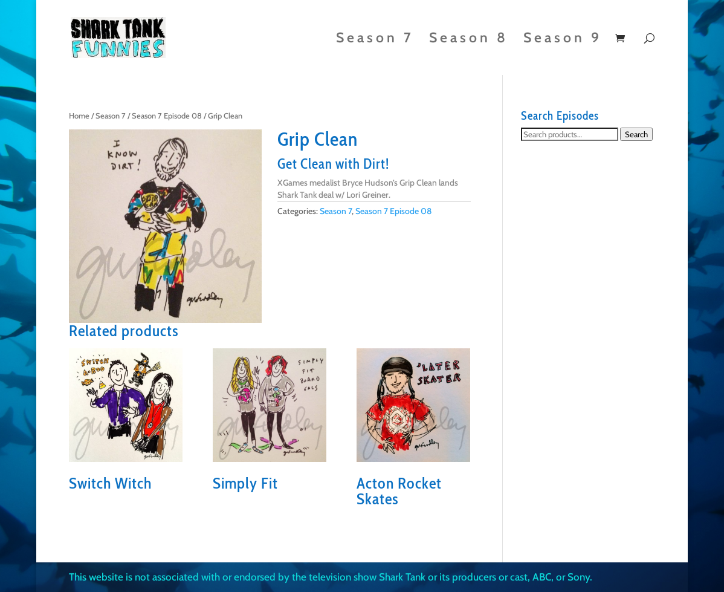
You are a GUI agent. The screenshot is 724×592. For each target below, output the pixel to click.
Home (79, 115)
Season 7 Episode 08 (167, 115)
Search (636, 134)
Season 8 (468, 39)
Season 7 (375, 39)
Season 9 (562, 39)
